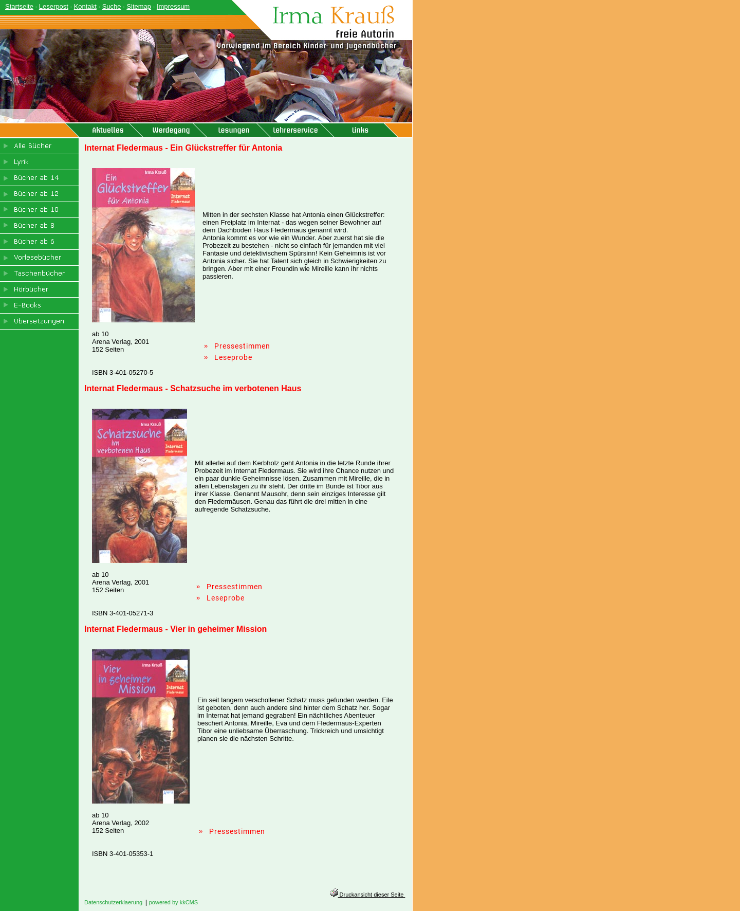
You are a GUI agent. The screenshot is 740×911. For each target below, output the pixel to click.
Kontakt (85, 6)
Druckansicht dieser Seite (367, 894)
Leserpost (53, 6)
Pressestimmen (242, 346)
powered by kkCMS (173, 902)
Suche (111, 6)
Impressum (173, 6)
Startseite (19, 6)
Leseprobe (233, 357)
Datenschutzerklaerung (113, 902)
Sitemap (138, 6)
